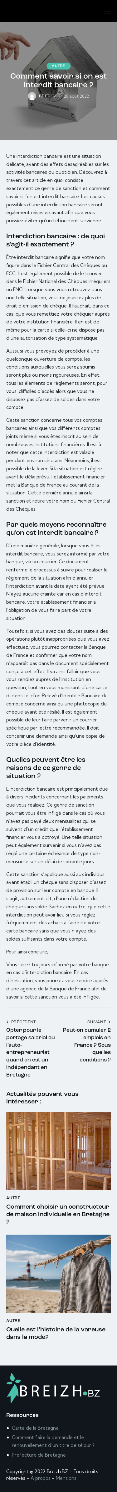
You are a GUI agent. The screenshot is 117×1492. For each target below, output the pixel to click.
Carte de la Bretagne (35, 1428)
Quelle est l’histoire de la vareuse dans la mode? (55, 1333)
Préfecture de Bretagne (39, 1455)
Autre (58, 66)
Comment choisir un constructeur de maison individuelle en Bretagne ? (58, 1214)
